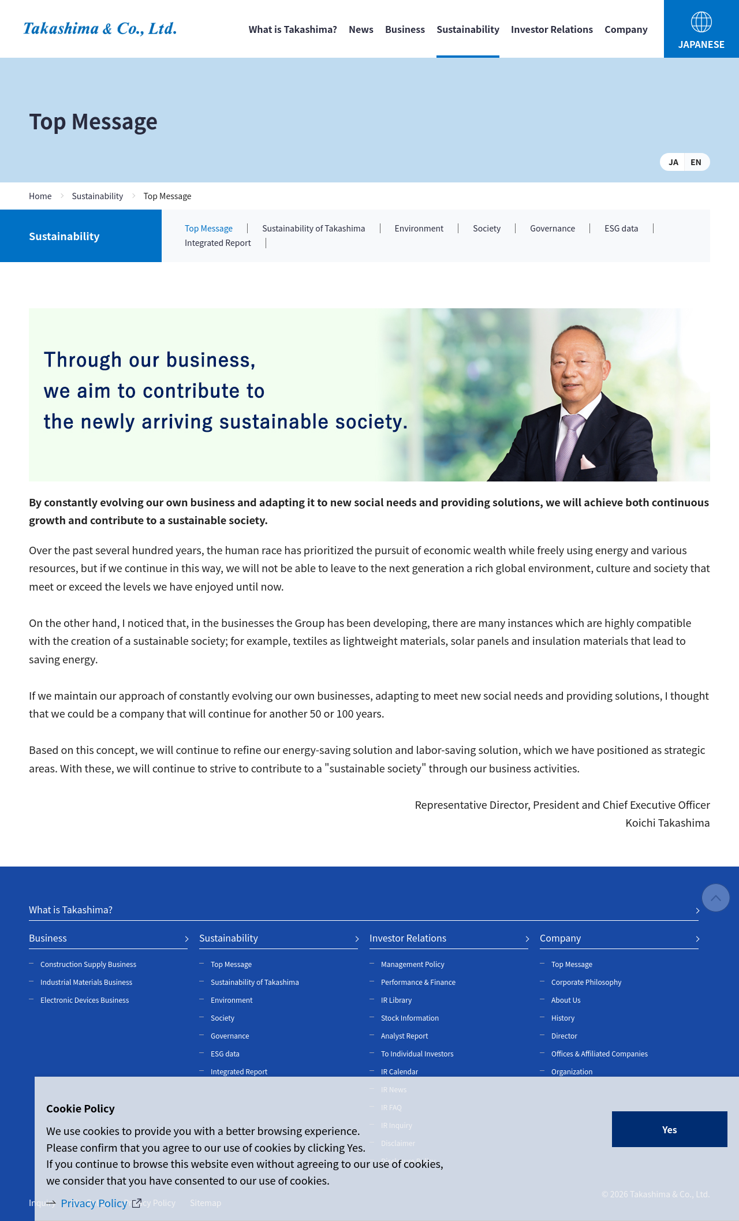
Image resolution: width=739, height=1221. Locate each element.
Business (405, 29)
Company (626, 29)
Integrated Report (218, 243)
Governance (552, 228)
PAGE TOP (715, 898)
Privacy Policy (94, 1202)
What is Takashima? (293, 29)
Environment (419, 228)
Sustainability (97, 195)
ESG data (621, 228)
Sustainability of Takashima (313, 228)
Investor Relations (552, 29)
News (361, 29)
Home (40, 195)
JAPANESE (701, 44)
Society (487, 228)
